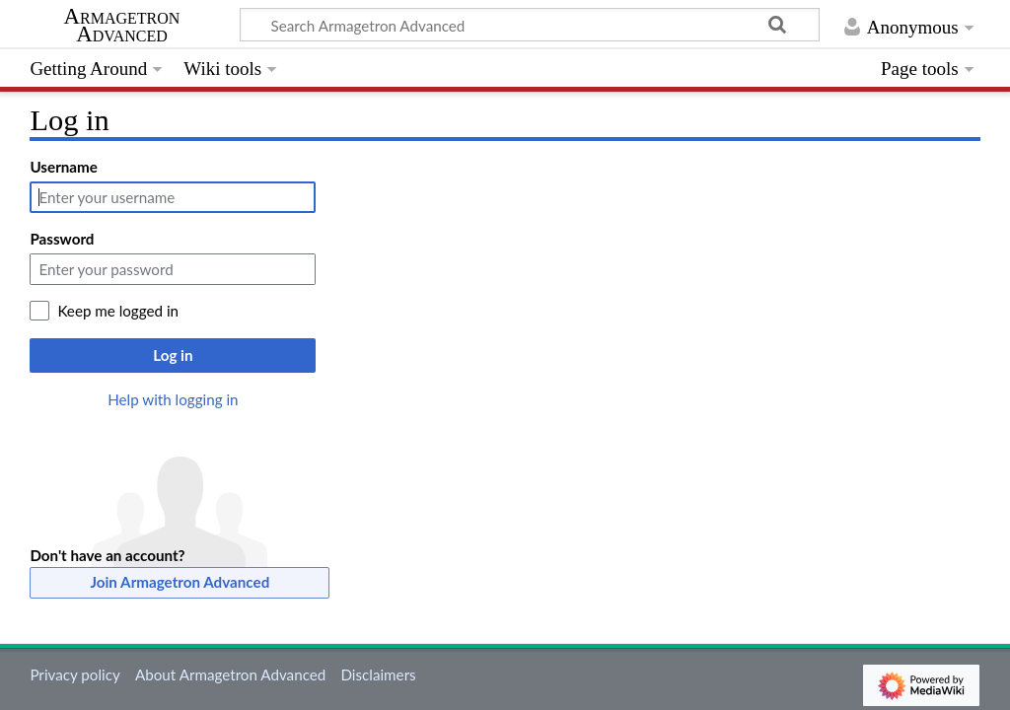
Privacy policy (74, 674)
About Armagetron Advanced (230, 674)
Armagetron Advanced (122, 25)
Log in (172, 355)
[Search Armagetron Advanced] (530, 24)
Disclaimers (377, 674)
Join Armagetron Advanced (180, 582)
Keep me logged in (118, 311)
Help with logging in (173, 399)
